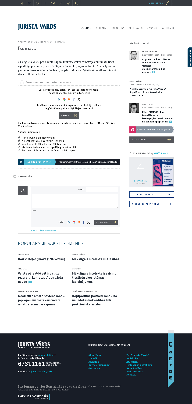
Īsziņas (61, 42)
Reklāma (93, 361)
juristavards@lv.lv (41, 371)
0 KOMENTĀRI (25, 176)
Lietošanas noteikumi (139, 364)
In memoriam (23, 254)
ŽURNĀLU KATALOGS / (148, 153)
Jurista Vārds (135, 81)
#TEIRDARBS (135, 27)
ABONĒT (66, 115)
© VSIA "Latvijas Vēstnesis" (104, 386)
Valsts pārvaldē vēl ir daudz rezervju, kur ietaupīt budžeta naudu (40, 277)
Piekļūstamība (135, 371)
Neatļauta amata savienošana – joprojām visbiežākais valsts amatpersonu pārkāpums (41, 300)
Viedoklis (76, 269)
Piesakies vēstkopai (151, 204)
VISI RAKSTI (151, 140)
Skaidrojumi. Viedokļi (28, 291)
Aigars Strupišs (149, 51)
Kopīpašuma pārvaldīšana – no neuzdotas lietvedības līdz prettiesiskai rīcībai (94, 300)
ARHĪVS (166, 27)
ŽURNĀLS (86, 27)
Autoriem (132, 361)
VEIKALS (101, 27)
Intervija (22, 269)
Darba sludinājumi (99, 364)
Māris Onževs (148, 104)
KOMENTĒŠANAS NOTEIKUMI (43, 230)
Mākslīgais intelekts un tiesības (95, 259)
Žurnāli (92, 358)
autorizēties (156, 3)
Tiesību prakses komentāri (84, 291)
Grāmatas (94, 368)
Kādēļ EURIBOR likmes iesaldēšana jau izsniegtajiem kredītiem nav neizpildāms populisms (157, 116)
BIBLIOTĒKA (117, 27)
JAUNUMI (152, 27)
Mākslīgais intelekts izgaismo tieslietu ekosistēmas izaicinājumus (94, 277)
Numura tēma (78, 254)
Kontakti (131, 374)
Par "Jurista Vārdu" (137, 355)
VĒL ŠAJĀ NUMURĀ (139, 43)
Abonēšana (95, 355)
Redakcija (132, 358)
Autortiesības (134, 368)
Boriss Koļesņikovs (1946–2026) (41, 259)
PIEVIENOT (102, 222)
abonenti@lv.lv (47, 355)
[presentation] (102, 214)
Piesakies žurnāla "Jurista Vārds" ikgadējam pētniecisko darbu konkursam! (147, 92)
